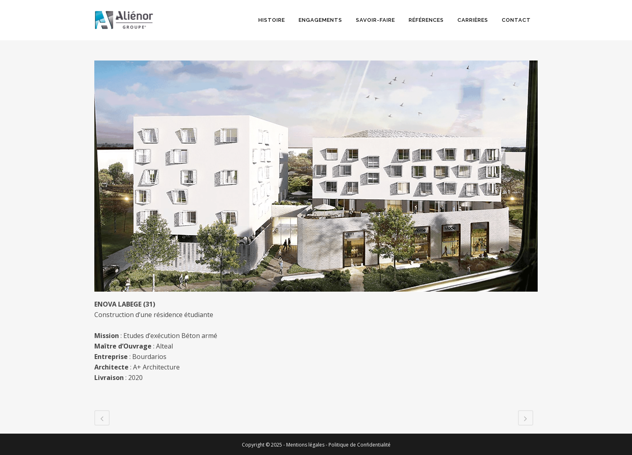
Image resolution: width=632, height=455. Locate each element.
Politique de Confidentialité (359, 444)
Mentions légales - (307, 444)
